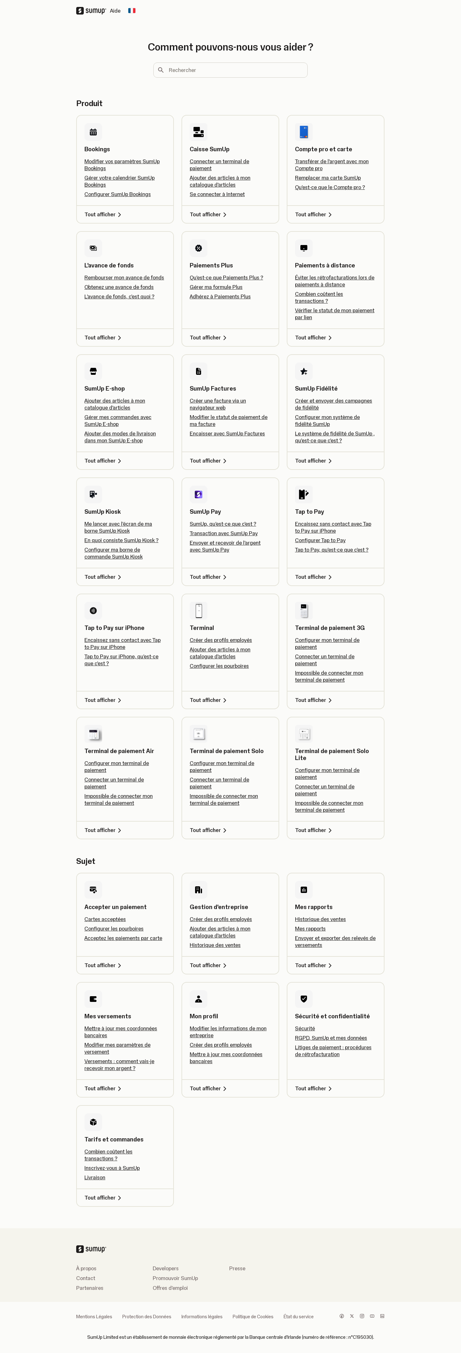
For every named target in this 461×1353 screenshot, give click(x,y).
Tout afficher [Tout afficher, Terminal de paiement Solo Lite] (314, 830)
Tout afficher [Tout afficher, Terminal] (209, 700)
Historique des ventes (215, 945)
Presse (237, 1268)
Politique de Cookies (253, 1317)
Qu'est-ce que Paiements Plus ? (226, 277)
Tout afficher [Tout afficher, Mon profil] (209, 1088)
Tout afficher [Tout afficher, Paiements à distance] (314, 337)
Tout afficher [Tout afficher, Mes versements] (103, 1088)
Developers (166, 1268)
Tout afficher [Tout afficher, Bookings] (103, 214)
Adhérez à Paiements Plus (220, 296)
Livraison (94, 1177)
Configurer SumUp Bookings (117, 194)
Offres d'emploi (170, 1288)
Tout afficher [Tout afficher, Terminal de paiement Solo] (209, 830)
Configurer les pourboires (219, 666)
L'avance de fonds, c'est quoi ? (119, 296)
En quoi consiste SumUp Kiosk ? (121, 540)
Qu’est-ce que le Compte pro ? (330, 187)
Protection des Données (146, 1317)
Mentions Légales (94, 1317)
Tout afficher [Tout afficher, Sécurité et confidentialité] (314, 1088)
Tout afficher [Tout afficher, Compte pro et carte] (314, 214)
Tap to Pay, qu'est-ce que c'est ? (331, 550)
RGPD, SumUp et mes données (331, 1038)
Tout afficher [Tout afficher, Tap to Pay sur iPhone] (103, 700)
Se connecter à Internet (217, 194)
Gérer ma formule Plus (216, 287)
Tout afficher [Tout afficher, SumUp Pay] (209, 576)
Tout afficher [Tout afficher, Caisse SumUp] (209, 214)
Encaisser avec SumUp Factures (227, 433)
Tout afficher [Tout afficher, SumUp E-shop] (103, 460)
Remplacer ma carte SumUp (328, 178)
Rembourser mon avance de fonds (124, 277)
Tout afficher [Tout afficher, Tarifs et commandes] (103, 1197)
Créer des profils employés (221, 640)
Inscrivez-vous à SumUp (112, 1168)
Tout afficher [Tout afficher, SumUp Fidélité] (314, 460)
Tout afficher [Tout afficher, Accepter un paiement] (103, 965)
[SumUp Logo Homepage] (93, 10)
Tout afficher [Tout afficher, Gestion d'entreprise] (209, 965)
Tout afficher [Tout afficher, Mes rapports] (314, 965)
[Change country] (131, 10)
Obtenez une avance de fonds (119, 287)
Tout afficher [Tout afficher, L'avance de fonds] (103, 337)
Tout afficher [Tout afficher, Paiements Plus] (209, 337)
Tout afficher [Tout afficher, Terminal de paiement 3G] (314, 700)
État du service (299, 1317)
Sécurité (305, 1028)
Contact (85, 1278)
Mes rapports (310, 928)
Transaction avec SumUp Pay (224, 533)
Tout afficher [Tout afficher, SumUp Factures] (209, 460)
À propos (86, 1268)
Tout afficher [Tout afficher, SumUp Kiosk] (103, 576)
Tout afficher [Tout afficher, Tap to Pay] (314, 576)
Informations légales (202, 1317)
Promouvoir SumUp (175, 1278)
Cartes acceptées (105, 919)
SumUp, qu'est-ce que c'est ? (223, 524)
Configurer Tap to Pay (320, 540)
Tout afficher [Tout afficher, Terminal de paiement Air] (103, 830)
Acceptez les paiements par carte (123, 938)
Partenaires (89, 1288)
